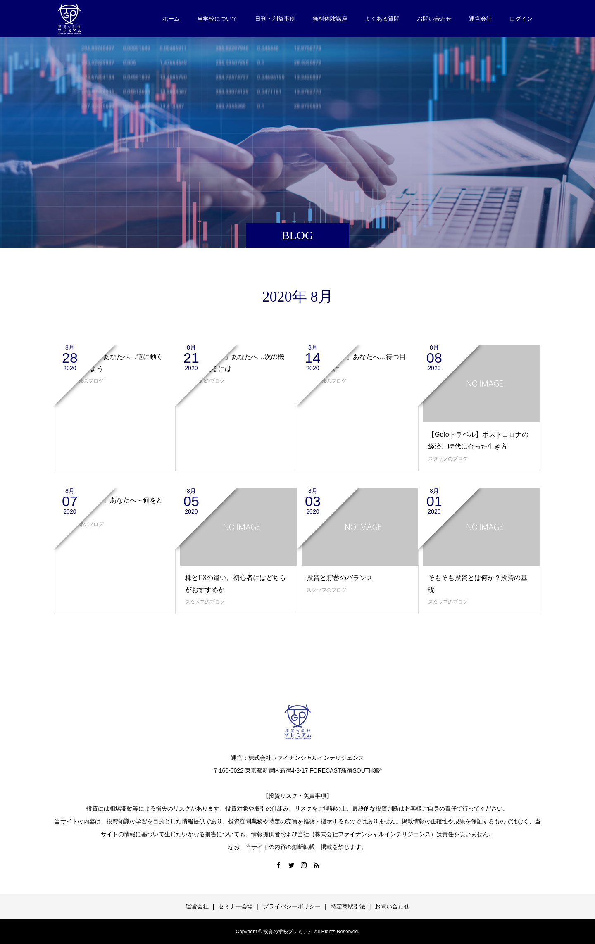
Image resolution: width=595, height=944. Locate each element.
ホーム (171, 18)
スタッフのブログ (448, 458)
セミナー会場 (235, 906)
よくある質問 (382, 18)
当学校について (217, 18)
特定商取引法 (348, 906)
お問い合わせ (434, 18)
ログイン (521, 18)
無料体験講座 (330, 18)
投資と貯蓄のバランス (340, 577)
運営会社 (480, 18)
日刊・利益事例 (275, 18)
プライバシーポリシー (292, 906)
